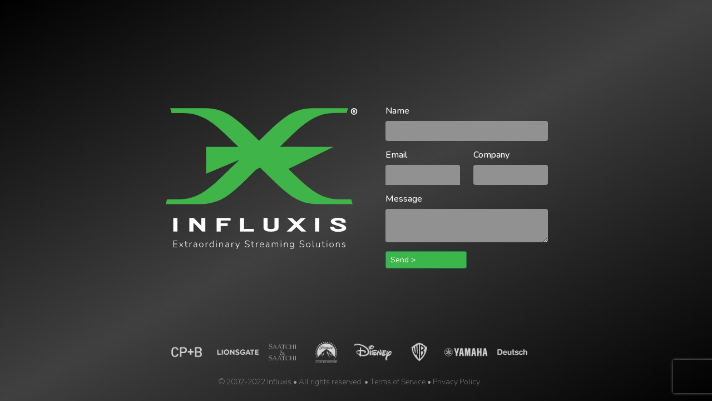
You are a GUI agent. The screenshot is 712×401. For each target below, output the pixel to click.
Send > (403, 260)
